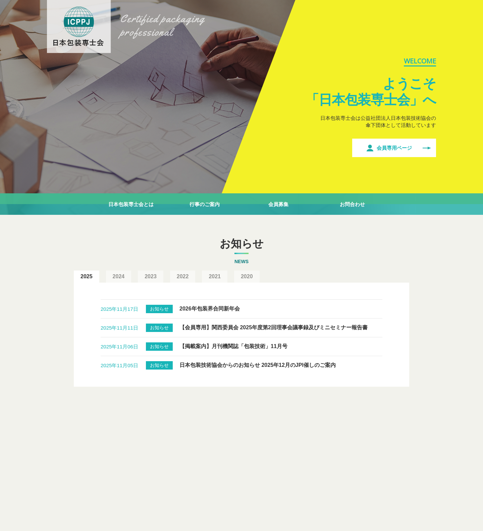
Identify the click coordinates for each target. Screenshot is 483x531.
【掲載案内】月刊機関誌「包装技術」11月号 (233, 346)
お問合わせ (352, 204)
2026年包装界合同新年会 (209, 308)
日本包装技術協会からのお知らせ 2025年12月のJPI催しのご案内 (257, 365)
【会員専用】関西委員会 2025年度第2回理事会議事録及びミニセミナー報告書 (273, 327)
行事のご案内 (205, 204)
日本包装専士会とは (131, 204)
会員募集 (278, 204)
